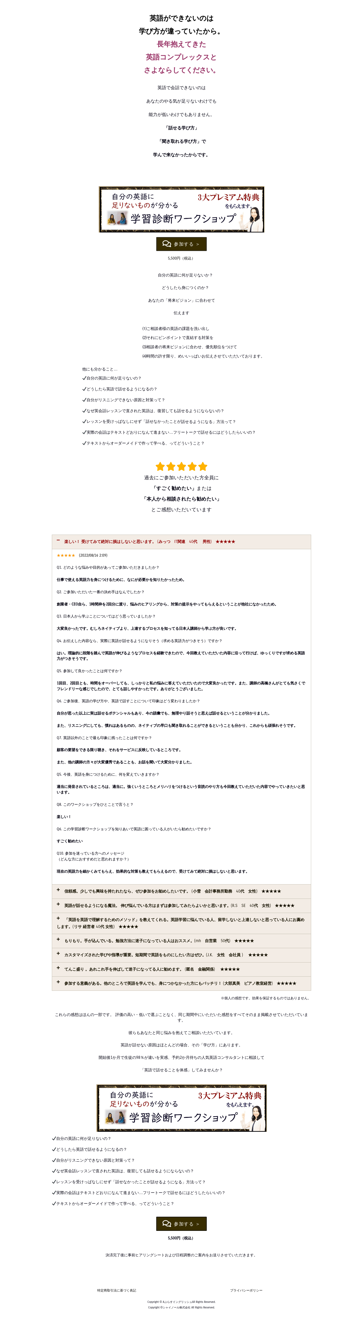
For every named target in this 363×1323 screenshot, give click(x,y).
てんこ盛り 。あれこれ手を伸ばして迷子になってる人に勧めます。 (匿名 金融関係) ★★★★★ (159, 970)
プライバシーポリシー (246, 1298)
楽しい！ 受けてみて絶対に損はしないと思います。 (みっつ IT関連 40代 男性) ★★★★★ (156, 543)
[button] (181, 543)
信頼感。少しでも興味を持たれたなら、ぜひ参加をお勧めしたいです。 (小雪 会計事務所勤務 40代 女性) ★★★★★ (181, 892)
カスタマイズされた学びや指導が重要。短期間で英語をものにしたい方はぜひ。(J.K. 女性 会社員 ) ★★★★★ (174, 957)
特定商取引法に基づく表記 (117, 1298)
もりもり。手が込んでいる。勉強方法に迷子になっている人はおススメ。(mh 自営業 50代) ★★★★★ (166, 944)
